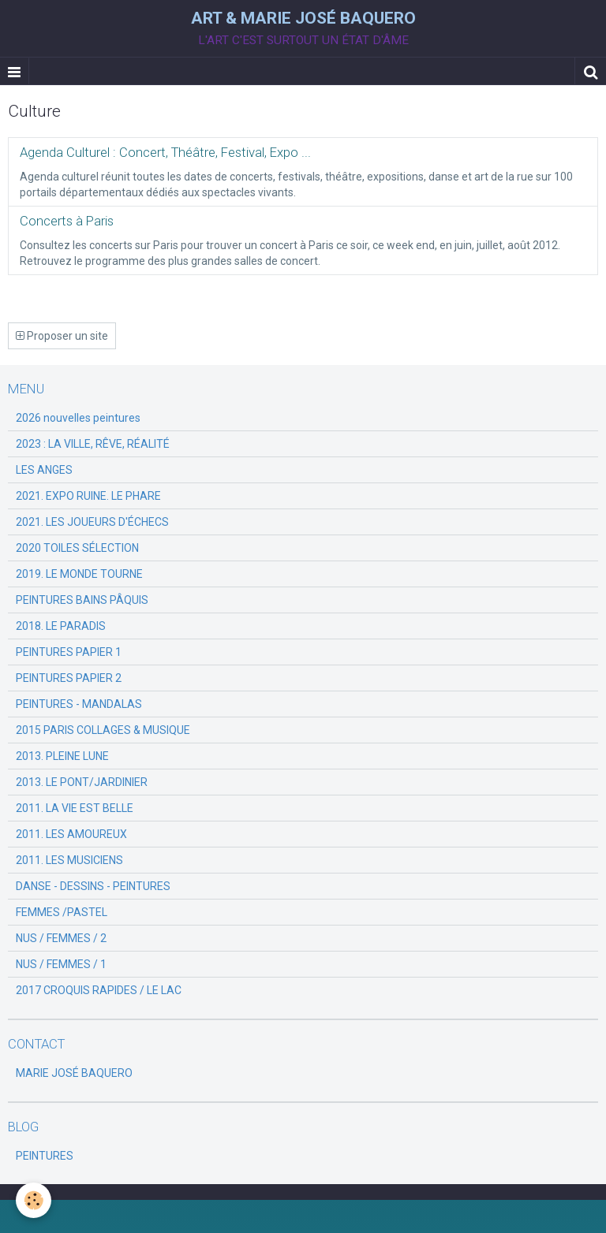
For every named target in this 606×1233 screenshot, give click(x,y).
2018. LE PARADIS (61, 626)
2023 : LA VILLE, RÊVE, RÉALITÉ (93, 444)
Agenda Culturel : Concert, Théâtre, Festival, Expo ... (165, 152)
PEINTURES (44, 1155)
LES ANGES (44, 470)
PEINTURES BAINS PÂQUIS (82, 600)
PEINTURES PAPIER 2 (69, 678)
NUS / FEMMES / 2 (61, 938)
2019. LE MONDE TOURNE (79, 574)
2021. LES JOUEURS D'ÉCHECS (92, 522)
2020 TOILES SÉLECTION (77, 548)
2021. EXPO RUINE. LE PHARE (88, 496)
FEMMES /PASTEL (61, 912)
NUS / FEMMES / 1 (61, 964)
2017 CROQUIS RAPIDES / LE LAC (98, 990)
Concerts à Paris (67, 221)
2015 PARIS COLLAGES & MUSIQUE (103, 730)
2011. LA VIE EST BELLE (74, 808)
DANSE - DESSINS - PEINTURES (93, 886)
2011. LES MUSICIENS (69, 860)
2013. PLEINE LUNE (62, 756)
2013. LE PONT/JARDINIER (82, 782)
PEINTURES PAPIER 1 (69, 652)
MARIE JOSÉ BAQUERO (74, 1073)
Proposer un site (62, 336)
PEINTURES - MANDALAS (79, 704)
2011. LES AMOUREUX (71, 834)
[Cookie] (33, 1200)
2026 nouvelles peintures (78, 418)
